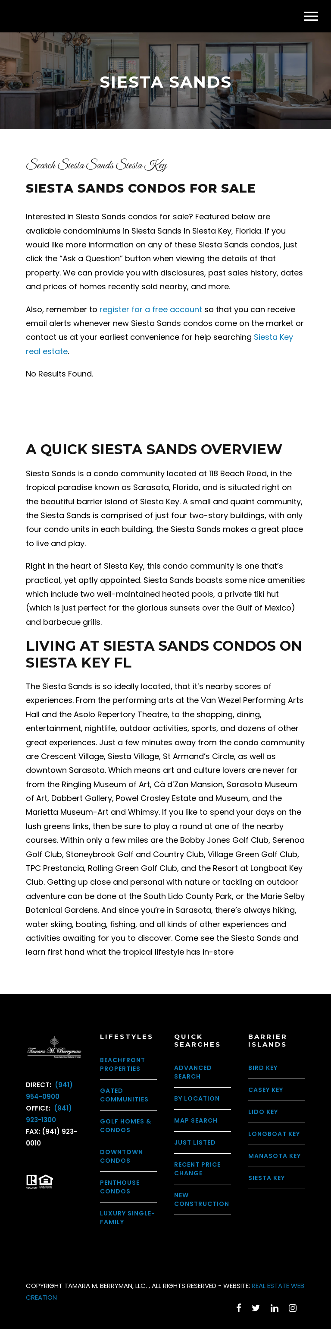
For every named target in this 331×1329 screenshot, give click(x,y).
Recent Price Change (197, 1168)
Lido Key (263, 1112)
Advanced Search (193, 1072)
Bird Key (263, 1067)
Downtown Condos (121, 1156)
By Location (197, 1098)
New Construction (201, 1199)
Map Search (196, 1120)
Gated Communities (124, 1095)
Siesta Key (266, 1178)
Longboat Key (274, 1134)
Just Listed (195, 1142)
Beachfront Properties (122, 1064)
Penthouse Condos (120, 1187)
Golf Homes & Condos (125, 1125)
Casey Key (265, 1089)
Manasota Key (274, 1156)
